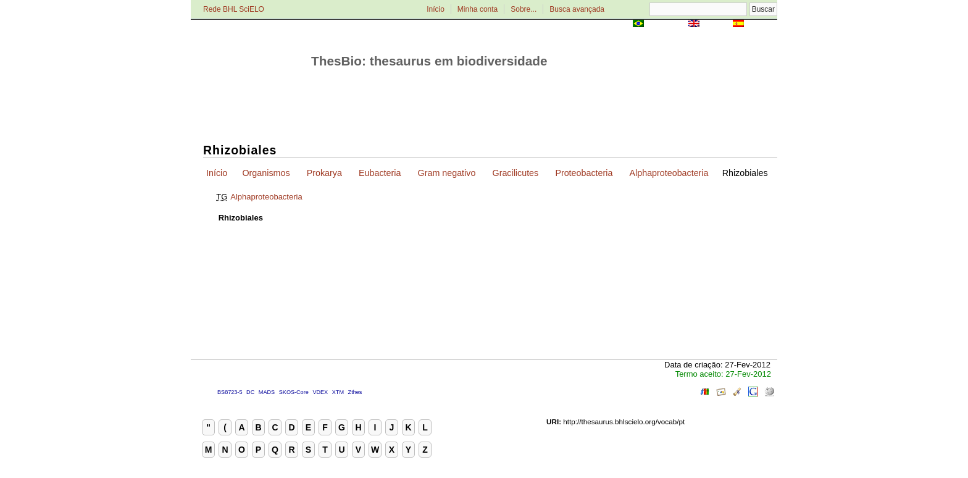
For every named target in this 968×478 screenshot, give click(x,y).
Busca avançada (576, 9)
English (715, 24)
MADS (267, 392)
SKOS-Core (294, 392)
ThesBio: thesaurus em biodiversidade (429, 61)
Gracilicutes (516, 173)
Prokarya (324, 173)
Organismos (266, 173)
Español (761, 24)
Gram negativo (447, 173)
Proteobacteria (583, 173)
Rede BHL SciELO (233, 9)
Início (435, 9)
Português (666, 24)
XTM (338, 392)
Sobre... (523, 9)
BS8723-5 (229, 392)
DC (250, 392)
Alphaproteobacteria (669, 173)
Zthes (355, 392)
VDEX (320, 392)
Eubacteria (380, 173)
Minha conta (477, 9)
